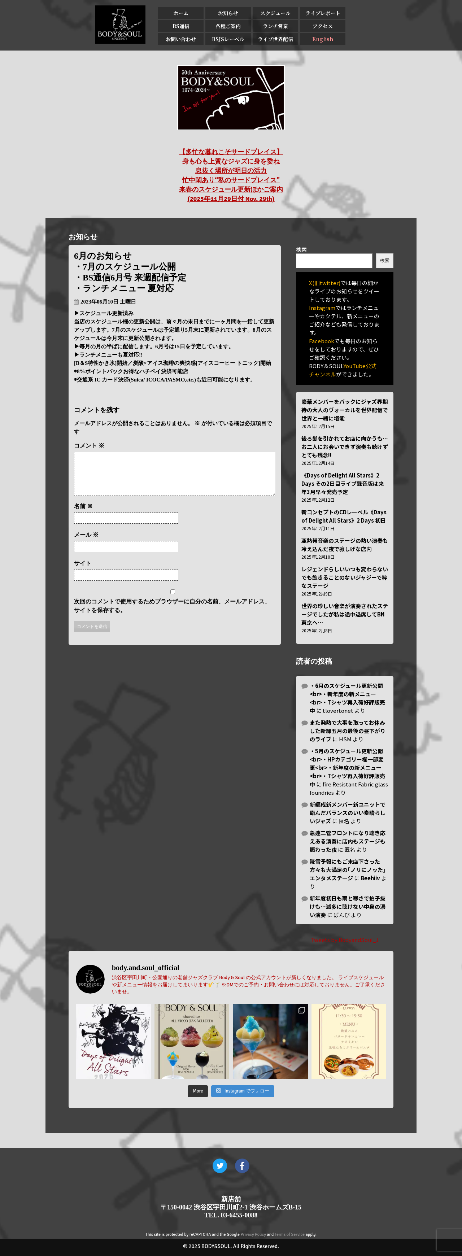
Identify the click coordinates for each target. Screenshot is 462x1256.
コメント (89, 445)
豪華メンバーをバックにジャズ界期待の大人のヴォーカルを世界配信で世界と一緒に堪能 (344, 410)
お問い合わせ (181, 39)
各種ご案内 (228, 26)
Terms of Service (290, 1234)
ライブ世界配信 (275, 39)
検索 (301, 249)
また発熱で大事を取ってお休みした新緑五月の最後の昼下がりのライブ (347, 731)
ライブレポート (322, 13)
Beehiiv (370, 878)
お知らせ (228, 13)
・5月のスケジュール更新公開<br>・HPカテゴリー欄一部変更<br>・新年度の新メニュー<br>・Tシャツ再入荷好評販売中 (347, 767)
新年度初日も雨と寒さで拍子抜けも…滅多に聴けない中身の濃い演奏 (347, 906)
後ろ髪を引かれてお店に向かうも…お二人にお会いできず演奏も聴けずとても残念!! (344, 447)
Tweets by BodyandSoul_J (345, 939)
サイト (82, 572)
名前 (83, 515)
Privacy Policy (253, 1234)
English (322, 39)
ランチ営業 (275, 26)
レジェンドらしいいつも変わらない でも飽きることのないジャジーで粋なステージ (344, 577)
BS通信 (181, 26)
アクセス (323, 26)
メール (86, 543)
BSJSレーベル (228, 39)
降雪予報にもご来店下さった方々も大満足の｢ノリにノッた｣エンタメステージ (348, 870)
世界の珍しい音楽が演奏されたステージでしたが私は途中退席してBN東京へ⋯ (344, 614)
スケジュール (275, 13)
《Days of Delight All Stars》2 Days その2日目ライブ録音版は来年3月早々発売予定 (342, 483)
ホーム (180, 13)
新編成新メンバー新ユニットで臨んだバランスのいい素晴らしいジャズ (347, 813)
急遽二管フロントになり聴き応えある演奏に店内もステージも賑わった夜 (347, 841)
